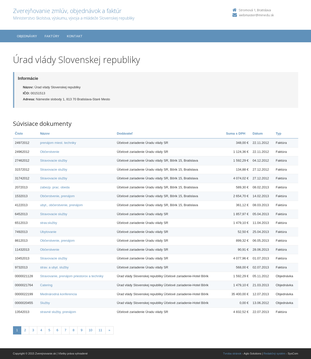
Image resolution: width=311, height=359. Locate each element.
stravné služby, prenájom (58, 312)
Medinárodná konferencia (58, 294)
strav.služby (48, 223)
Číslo (19, 133)
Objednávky (27, 36)
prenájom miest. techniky (58, 143)
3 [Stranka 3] (33, 330)
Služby (45, 303)
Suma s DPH (235, 133)
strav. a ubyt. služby (54, 267)
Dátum (258, 133)
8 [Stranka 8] (73, 330)
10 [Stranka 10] (90, 330)
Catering (46, 285)
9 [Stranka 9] (81, 330)
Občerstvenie (49, 152)
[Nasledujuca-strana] (109, 330)
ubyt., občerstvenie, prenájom (61, 205)
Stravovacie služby (53, 160)
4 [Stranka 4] (41, 330)
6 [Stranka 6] (57, 330)
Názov (45, 133)
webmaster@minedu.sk (256, 15)
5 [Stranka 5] (49, 330)
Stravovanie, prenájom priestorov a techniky (71, 276)
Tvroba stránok (232, 353)
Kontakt (75, 36)
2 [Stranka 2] (25, 330)
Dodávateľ (125, 133)
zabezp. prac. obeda (55, 187)
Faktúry (52, 36)
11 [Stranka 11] (100, 330)
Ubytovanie (48, 232)
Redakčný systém (274, 353)
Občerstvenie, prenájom (57, 196)
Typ (278, 133)
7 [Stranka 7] (65, 330)
